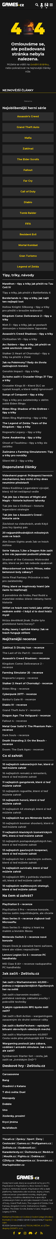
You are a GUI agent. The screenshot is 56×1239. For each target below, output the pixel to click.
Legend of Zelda (28, 266)
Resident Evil (28, 234)
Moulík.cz (10, 1156)
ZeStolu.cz (9, 1147)
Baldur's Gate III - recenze (19, 699)
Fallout (28, 170)
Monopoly (8, 1098)
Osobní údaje (38, 1217)
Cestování (8, 1143)
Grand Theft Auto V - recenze (21, 710)
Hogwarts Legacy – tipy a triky (21, 432)
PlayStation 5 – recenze (17, 904)
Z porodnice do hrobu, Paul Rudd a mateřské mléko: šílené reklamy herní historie (26, 599)
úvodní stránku (39, 64)
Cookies (26, 1217)
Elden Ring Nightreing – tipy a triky (24, 417)
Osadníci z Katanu (14, 1086)
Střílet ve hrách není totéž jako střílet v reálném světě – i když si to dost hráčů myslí (27, 611)
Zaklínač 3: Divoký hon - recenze (23, 647)
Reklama (6, 1217)
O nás (14, 1220)
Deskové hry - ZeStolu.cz (23, 1066)
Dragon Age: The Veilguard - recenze (26, 715)
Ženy (39, 1139)
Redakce (16, 1217)
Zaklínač (28, 148)
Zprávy (20, 1139)
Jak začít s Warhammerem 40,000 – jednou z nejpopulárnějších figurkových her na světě (28, 986)
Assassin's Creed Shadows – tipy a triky (27, 333)
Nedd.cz (48, 1152)
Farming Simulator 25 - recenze (22, 672)
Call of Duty (28, 191)
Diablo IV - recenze (14, 704)
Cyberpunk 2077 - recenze (19, 694)
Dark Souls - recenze (15, 735)
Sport (30, 1139)
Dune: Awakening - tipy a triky (21, 437)
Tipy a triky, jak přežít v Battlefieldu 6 (26, 292)
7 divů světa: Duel (13, 1092)
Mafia (28, 137)
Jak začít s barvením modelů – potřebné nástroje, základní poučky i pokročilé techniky (25, 998)
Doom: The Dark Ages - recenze (23, 749)
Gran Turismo (28, 256)
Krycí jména (10, 1122)
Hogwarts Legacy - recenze (20, 678)
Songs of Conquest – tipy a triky (23, 394)
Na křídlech (9, 1127)
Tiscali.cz (8, 1139)
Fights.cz (23, 1156)
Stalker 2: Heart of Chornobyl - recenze (27, 683)
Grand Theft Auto (28, 127)
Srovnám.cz (44, 1160)
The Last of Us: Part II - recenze (22, 653)
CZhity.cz (8, 1160)
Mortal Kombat (28, 245)
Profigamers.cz (41, 1143)
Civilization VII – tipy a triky (19, 339)
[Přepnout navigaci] (41, 4)
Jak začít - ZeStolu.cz (20, 973)
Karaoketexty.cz (12, 1152)
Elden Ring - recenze (15, 688)
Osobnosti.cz (26, 1147)
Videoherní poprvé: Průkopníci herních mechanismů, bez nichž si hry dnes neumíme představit (27, 479)
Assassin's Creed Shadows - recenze (26, 658)
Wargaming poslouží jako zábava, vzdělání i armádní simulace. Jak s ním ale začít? (27, 1047)
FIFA (28, 223)
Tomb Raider (28, 213)
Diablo (28, 202)
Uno (4, 1110)
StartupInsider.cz (13, 1164)
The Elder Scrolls (28, 159)
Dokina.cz (37, 1156)
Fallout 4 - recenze (14, 721)
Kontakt (6, 1220)
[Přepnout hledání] (36, 4)
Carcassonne (10, 1074)
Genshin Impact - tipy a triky (20, 371)
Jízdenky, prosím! (13, 1116)
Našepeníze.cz (25, 1160)
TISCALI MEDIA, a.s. (35, 1225)
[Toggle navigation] (51, 4)
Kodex (49, 1217)
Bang (5, 1080)
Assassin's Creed (28, 116)
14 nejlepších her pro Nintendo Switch (27, 818)
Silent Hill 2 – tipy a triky (17, 460)
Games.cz (23, 1143)
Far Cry (28, 180)
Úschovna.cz (33, 1152)
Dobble (7, 1104)
